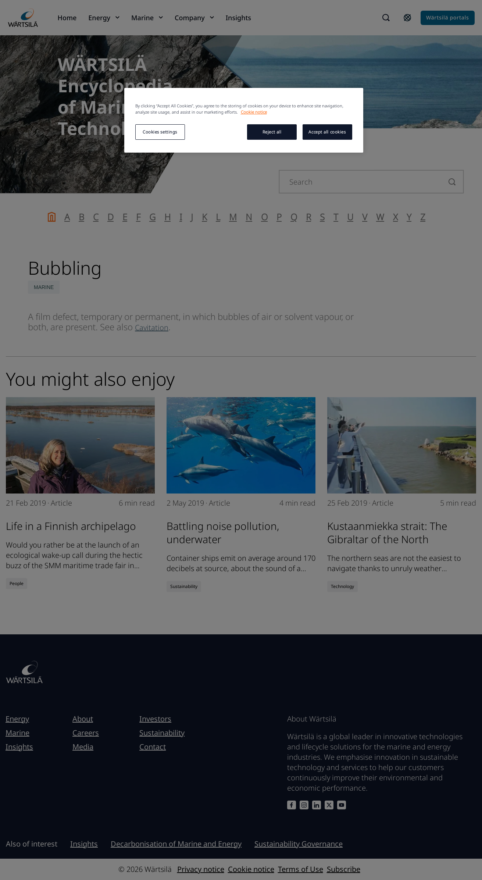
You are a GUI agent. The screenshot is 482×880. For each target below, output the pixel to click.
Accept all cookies (327, 132)
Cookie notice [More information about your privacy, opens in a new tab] (254, 112)
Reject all (272, 132)
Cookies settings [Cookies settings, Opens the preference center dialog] (160, 132)
